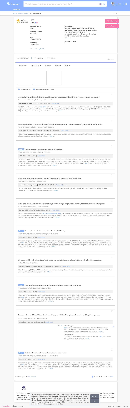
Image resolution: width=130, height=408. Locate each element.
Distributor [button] (112, 26)
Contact (21, 406)
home (15, 13)
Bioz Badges (5, 406)
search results (23, 13)
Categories (110, 406)
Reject (94, 401)
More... (67, 38)
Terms (125, 406)
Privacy (118, 406)
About (14, 406)
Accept (94, 396)
